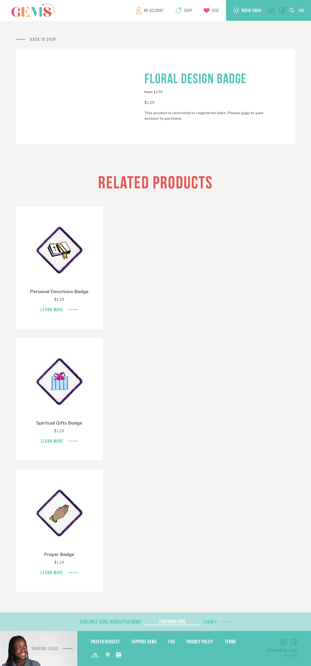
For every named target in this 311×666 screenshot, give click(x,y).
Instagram (271, 10)
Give (215, 10)
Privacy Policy (200, 641)
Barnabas (95, 655)
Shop (188, 10)
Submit (210, 621)
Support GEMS (144, 641)
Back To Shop (43, 39)
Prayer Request (105, 641)
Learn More (52, 309)
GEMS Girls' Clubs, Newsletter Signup (110, 621)
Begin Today (251, 10)
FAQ (171, 641)
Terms (230, 641)
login (245, 112)
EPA (118, 655)
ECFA (108, 655)
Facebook (282, 10)
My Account (154, 10)
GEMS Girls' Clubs (33, 10)
